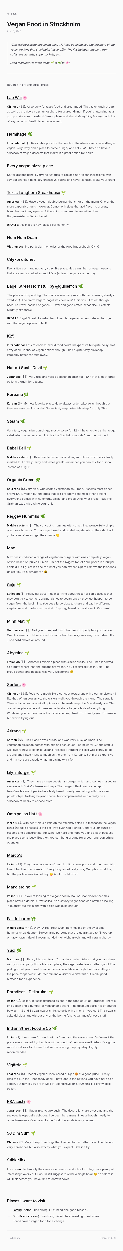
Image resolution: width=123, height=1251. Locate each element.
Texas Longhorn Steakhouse (33, 192)
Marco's (14, 855)
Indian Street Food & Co (29, 1028)
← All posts (13, 1237)
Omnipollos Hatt (22, 813)
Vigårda (14, 1065)
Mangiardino (18, 887)
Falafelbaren (18, 918)
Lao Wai (14, 97)
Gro (15, 1216)
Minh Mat (16, 621)
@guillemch (66, 286)
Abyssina (15, 653)
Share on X (108, 1237)
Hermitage (16, 134)
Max (11, 548)
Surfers (13, 684)
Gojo (11, 584)
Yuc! (11, 950)
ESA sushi (16, 1101)
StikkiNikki (16, 1160)
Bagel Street (18, 286)
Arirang (14, 731)
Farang (17, 1210)
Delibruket (38, 991)
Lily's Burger (18, 772)
